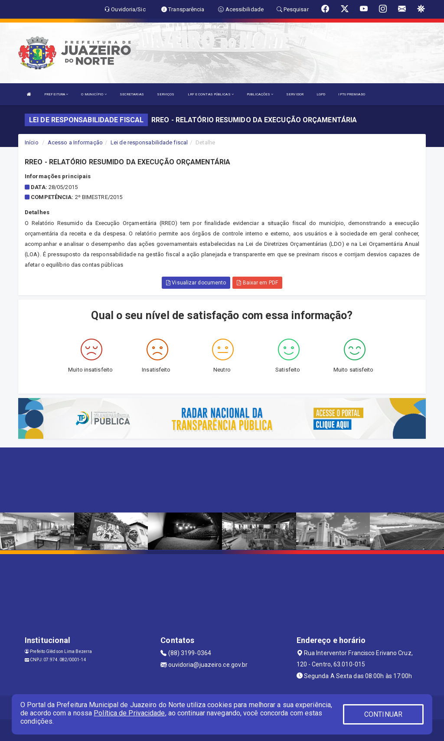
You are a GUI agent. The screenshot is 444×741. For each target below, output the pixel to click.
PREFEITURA (56, 94)
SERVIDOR (295, 94)
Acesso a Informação (75, 142)
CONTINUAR (383, 714)
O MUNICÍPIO (93, 94)
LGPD (321, 94)
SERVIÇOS (166, 94)
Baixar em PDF (257, 283)
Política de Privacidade (129, 713)
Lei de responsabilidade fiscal (149, 142)
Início (32, 142)
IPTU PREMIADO (351, 94)
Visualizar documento (196, 283)
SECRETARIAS (132, 94)
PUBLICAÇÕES (260, 94)
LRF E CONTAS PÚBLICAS (211, 94)
